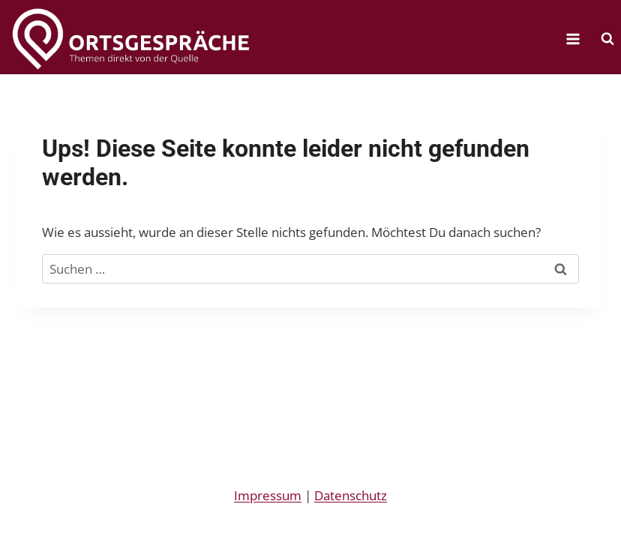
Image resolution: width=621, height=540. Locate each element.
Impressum (268, 495)
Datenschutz (350, 495)
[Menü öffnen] (572, 38)
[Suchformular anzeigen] (607, 39)
